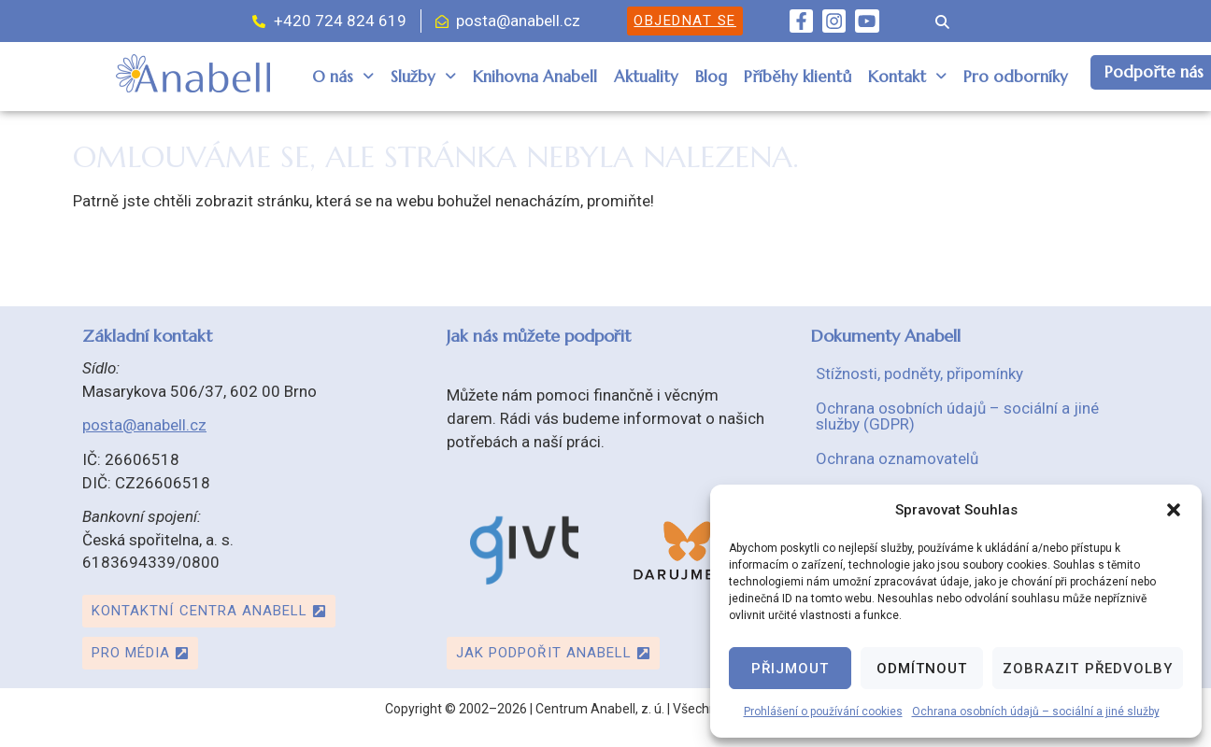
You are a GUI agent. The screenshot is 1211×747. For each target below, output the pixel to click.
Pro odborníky (1015, 76)
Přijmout (790, 668)
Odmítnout (921, 668)
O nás (343, 76)
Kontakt (907, 76)
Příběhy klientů (797, 76)
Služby (423, 76)
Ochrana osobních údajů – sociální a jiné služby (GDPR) (957, 416)
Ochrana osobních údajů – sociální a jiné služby (1036, 711)
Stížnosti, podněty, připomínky (919, 373)
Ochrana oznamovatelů (897, 458)
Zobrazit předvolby (1088, 668)
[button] (1173, 509)
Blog (711, 76)
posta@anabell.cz (144, 425)
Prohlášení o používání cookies (823, 711)
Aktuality (646, 76)
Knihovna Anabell (535, 76)
